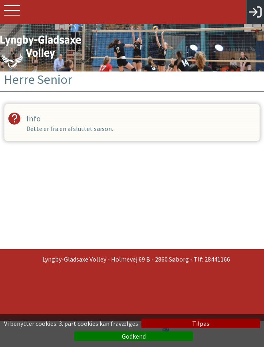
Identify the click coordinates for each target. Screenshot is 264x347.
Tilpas (200, 323)
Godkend (134, 336)
